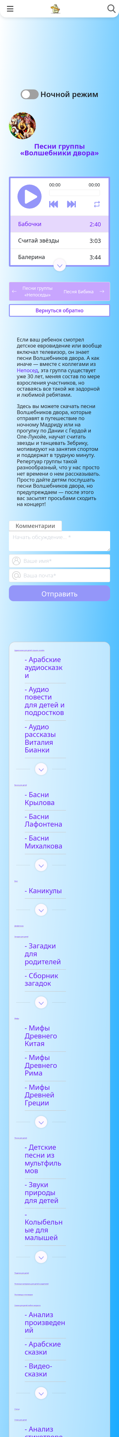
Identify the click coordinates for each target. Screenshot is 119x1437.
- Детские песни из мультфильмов (59, 1058)
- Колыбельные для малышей (61, 1101)
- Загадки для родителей (51, 895)
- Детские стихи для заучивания (61, 1313)
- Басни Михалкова (60, 791)
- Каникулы (46, 836)
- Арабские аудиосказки (49, 663)
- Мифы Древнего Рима (58, 983)
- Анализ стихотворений (53, 1277)
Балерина (31, 257)
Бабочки (30, 224)
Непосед (27, 370)
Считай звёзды (38, 240)
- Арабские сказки (58, 1204)
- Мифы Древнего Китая (58, 961)
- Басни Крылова (56, 763)
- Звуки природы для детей (56, 1079)
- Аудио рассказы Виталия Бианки (57, 715)
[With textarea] (59, 541)
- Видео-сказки (53, 1218)
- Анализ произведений (52, 1186)
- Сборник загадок (59, 913)
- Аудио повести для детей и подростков (55, 689)
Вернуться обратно (59, 310)
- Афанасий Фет (54, 1295)
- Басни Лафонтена (60, 777)
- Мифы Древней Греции (56, 1005)
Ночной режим (69, 94)
